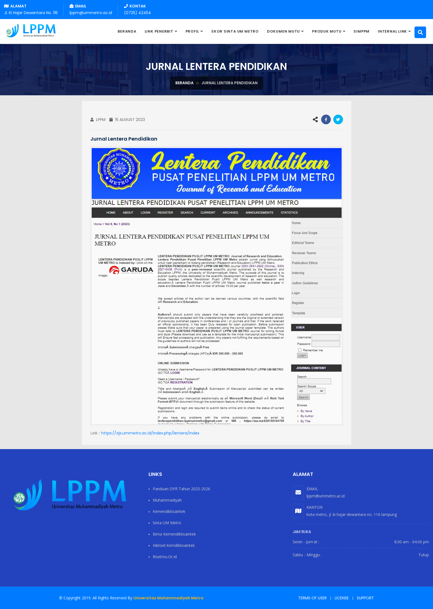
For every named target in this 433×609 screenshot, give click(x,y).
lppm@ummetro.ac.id (326, 496)
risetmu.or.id (165, 556)
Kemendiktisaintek (169, 511)
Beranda (184, 83)
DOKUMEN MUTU (283, 31)
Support (365, 598)
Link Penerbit (159, 31)
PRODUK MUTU (327, 31)
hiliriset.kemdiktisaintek (174, 545)
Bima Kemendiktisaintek (174, 534)
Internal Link (392, 31)
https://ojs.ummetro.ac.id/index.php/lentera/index (150, 433)
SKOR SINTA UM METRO (235, 31)
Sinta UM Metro (167, 522)
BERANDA (127, 31)
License (342, 598)
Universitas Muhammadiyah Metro (168, 598)
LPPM (97, 119)
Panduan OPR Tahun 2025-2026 (181, 488)
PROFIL (192, 31)
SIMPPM (361, 31)
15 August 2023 (127, 119)
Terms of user (312, 598)
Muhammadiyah (167, 500)
